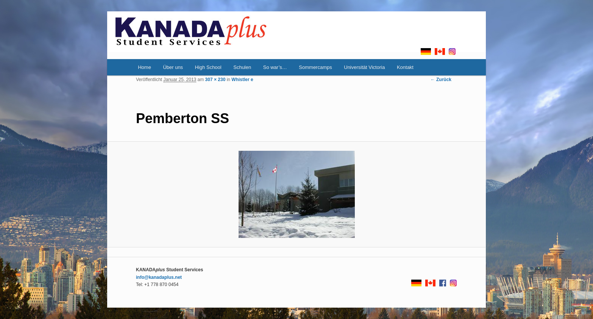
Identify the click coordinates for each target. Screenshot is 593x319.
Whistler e (242, 79)
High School (208, 67)
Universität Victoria (364, 67)
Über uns (173, 67)
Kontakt (405, 67)
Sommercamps (315, 67)
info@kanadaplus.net (159, 277)
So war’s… (275, 67)
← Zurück (441, 79)
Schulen (242, 67)
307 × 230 (215, 79)
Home (144, 67)
